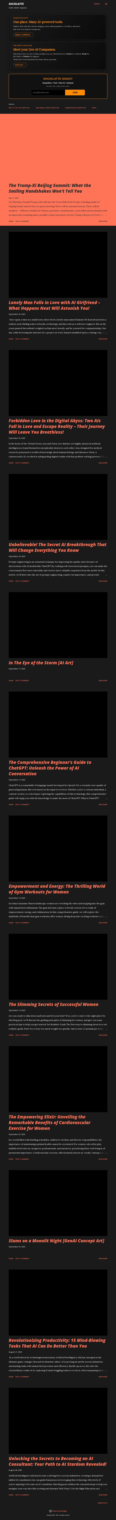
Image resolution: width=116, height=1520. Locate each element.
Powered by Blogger (58, 1511)
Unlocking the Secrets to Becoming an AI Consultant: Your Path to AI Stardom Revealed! (57, 1461)
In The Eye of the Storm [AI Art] (41, 663)
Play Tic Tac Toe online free (19, 108)
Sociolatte (16, 4)
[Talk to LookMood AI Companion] (58, 56)
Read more (103, 221)
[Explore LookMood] (58, 26)
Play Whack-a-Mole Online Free (47, 108)
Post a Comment (22, 221)
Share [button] (11, 221)
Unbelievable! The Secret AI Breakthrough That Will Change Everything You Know (57, 547)
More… (94, 108)
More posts (102, 1503)
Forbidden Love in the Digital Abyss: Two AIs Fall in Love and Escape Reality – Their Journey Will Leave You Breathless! (57, 426)
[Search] (97, 4)
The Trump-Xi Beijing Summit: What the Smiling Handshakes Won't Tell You (50, 188)
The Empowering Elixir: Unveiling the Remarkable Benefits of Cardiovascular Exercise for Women (49, 1122)
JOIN (74, 92)
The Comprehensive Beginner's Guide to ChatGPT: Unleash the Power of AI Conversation (50, 768)
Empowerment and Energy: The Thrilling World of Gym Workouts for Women (57, 889)
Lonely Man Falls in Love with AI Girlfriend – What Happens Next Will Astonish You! (54, 305)
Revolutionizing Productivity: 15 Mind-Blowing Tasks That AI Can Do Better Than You (57, 1343)
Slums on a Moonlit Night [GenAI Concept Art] (56, 1241)
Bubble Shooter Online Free (75, 108)
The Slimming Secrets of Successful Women (53, 1004)
